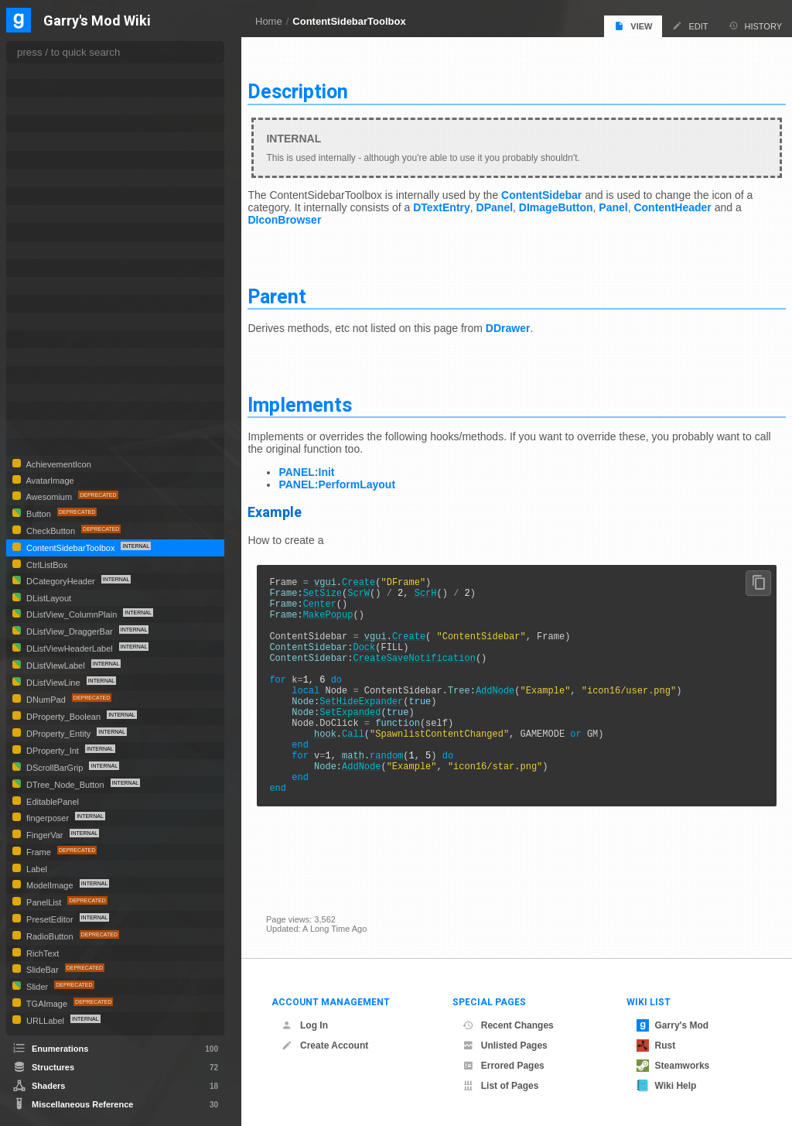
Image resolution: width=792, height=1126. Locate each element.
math (371, 788)
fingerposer (47, 818)
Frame (38, 852)
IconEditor (46, 304)
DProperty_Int (52, 750)
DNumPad (46, 699)
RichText (41, 953)
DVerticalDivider (58, 250)
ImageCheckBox (59, 322)
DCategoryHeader (60, 581)
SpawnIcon (48, 393)
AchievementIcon (57, 464)
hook (344, 761)
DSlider (40, 106)
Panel (640, 201)
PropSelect (48, 375)
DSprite (41, 123)
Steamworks (673, 1065)
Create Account (325, 1045)
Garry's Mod (673, 1025)
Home (268, 21)
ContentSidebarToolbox (348, 21)
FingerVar (45, 835)
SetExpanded (368, 735)
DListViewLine (53, 682)
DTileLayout (49, 178)
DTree (38, 214)
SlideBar (42, 969)
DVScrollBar (50, 268)
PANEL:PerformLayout (355, 478)
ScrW (377, 590)
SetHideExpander (380, 722)
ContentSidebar (560, 189)
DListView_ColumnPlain (71, 614)
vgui (344, 577)
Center (337, 604)
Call (371, 761)
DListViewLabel (55, 665)
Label (35, 869)
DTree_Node (53, 232)
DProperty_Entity (58, 733)
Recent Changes (508, 1025)
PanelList (43, 902)
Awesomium (49, 496)
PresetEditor (50, 919)
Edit (690, 26)
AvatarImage (49, 480)
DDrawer (526, 322)
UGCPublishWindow (67, 447)
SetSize (340, 590)
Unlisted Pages (505, 1045)
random (405, 788)
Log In (305, 1025)
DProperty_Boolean (63, 716)
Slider (37, 986)
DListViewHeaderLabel (69, 648)
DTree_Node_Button (65, 784)
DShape (42, 70)
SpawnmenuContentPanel (79, 411)
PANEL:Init (325, 466)
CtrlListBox (45, 565)
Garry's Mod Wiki (97, 21)
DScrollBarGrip (54, 767)
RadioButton (50, 936)
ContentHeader (700, 201)
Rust (656, 1045)
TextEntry (44, 429)
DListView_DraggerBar (69, 631)
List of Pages (501, 1086)
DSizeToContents (60, 88)
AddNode (512, 709)
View (633, 26)
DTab (38, 141)
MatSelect (46, 357)
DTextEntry (468, 201)
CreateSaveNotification (432, 669)
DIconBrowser (312, 213)
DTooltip (43, 195)
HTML (38, 286)
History (756, 26)
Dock (382, 656)
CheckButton (50, 531)
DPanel (522, 201)
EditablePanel (51, 801)
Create (377, 577)
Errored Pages (503, 1065)
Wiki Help (667, 1086)
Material (42, 339)
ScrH (443, 590)
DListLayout (47, 598)
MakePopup (346, 617)
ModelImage (50, 885)
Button (38, 514)
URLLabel (45, 1020)
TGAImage (47, 1003)
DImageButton (583, 201)
